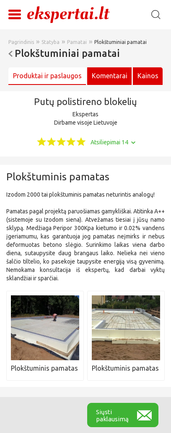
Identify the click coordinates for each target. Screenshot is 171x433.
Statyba (50, 42)
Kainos (147, 75)
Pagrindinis (21, 42)
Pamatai (77, 42)
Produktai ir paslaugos (47, 75)
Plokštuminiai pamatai (120, 42)
